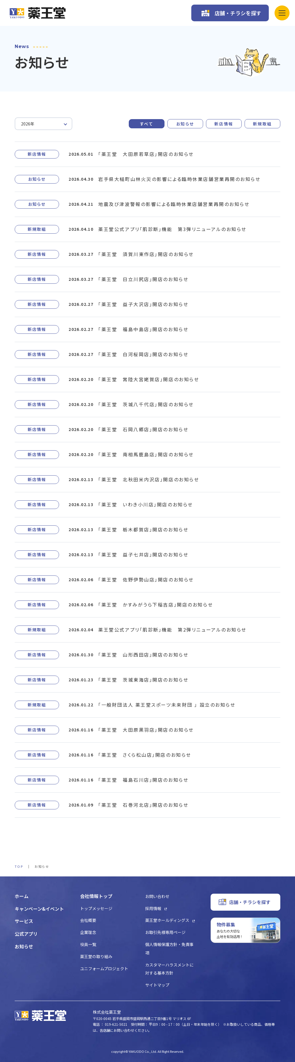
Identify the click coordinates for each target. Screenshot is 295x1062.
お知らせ (185, 124)
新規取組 (262, 124)
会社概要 (88, 920)
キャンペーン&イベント (39, 908)
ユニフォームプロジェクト (104, 968)
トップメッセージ (96, 908)
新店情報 (223, 124)
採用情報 (153, 908)
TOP (19, 866)
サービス (24, 921)
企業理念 (88, 932)
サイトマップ (157, 985)
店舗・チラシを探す (238, 13)
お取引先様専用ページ (165, 932)
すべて (147, 124)
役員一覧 (88, 944)
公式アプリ (26, 933)
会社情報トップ (96, 896)
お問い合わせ (157, 896)
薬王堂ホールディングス (167, 920)
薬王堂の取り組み (96, 956)
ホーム (22, 896)
